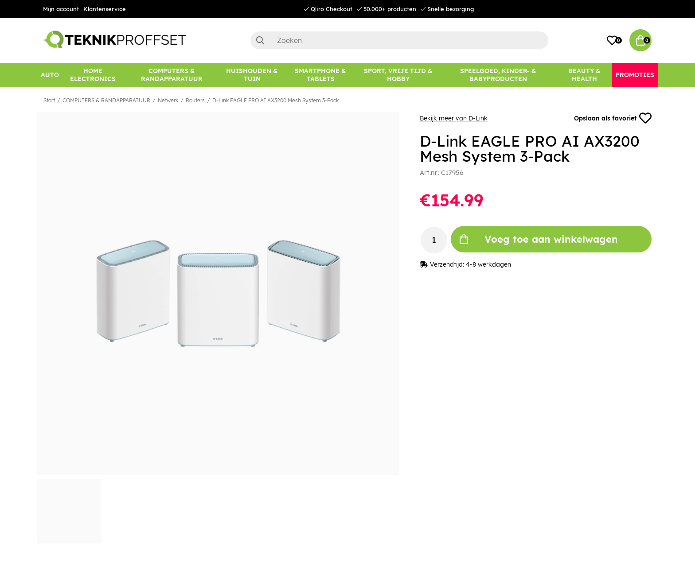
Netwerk (168, 100)
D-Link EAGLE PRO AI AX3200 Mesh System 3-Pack (275, 100)
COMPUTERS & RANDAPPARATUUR (106, 100)
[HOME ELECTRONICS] (93, 75)
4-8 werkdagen (488, 264)
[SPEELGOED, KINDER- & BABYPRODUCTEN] (498, 75)
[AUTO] (49, 75)
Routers (195, 100)
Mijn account (61, 8)
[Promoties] (635, 75)
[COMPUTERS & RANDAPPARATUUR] (172, 75)
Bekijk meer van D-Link (454, 118)
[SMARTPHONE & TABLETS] (320, 75)
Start (49, 100)
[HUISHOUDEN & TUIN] (252, 75)
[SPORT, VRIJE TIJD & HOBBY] (398, 75)
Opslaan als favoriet (613, 118)
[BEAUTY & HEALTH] (584, 75)
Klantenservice (104, 8)
